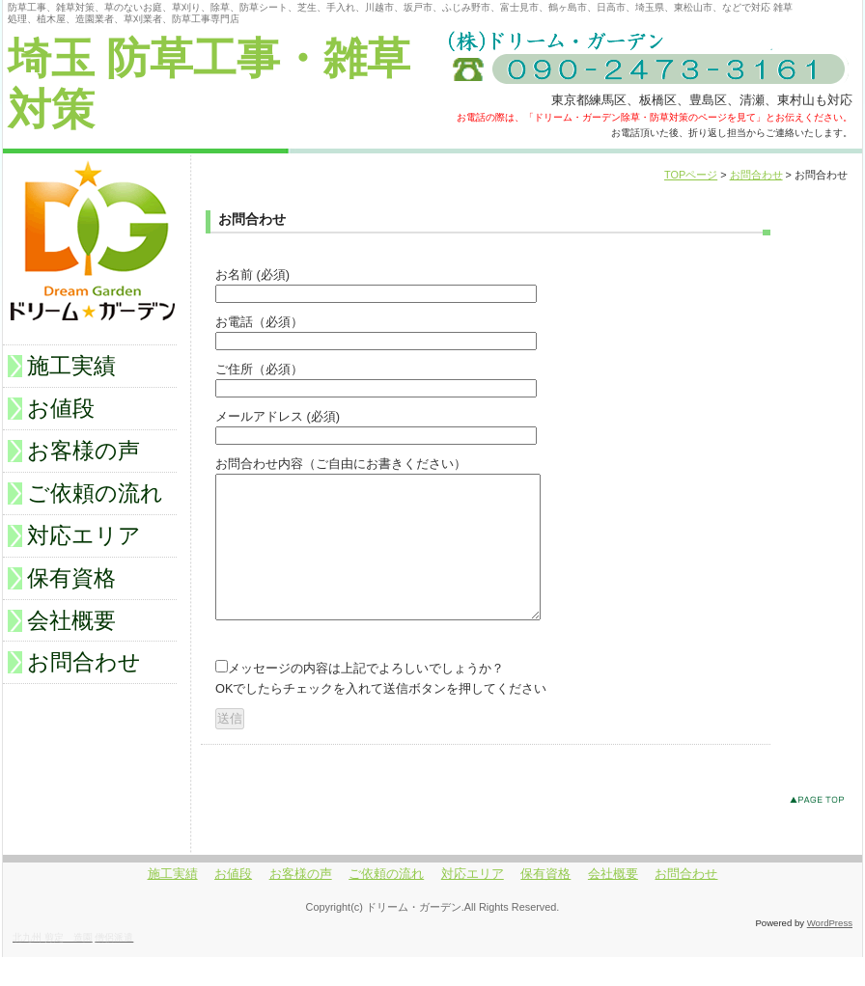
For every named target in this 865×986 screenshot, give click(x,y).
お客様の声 (83, 450)
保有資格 (71, 577)
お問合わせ (756, 174)
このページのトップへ (821, 832)
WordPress (829, 951)
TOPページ (690, 174)
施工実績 (71, 365)
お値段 (61, 408)
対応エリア (84, 535)
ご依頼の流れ (95, 493)
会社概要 (71, 620)
